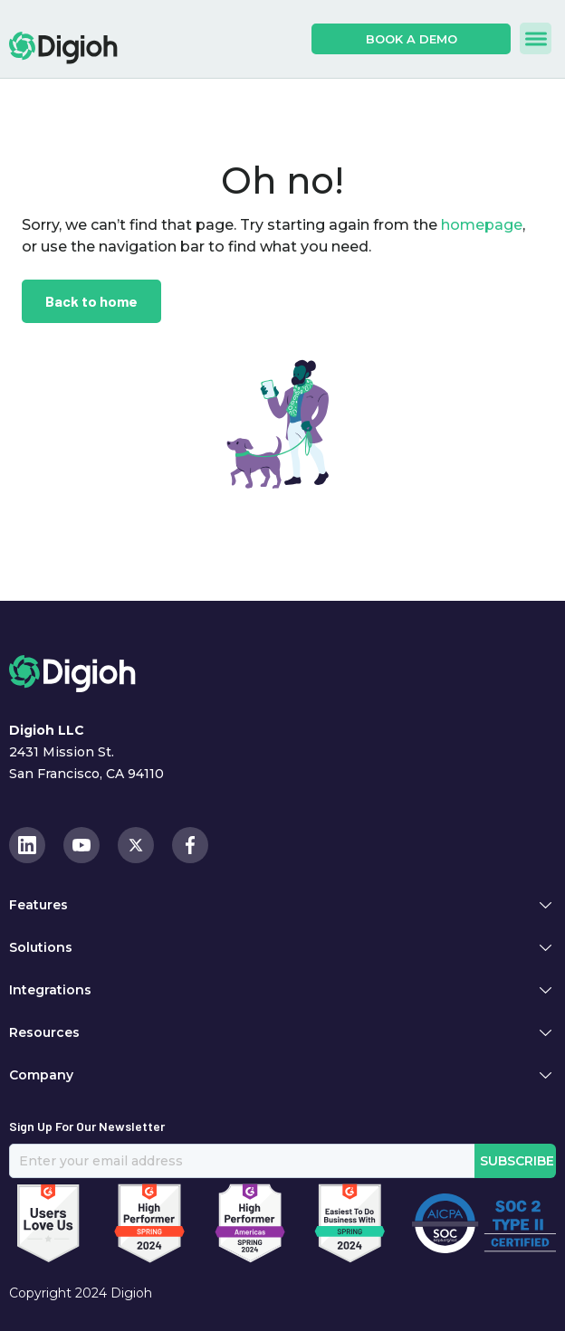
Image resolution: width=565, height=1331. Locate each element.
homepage (479, 224)
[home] (63, 48)
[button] (535, 38)
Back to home (91, 300)
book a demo (411, 39)
